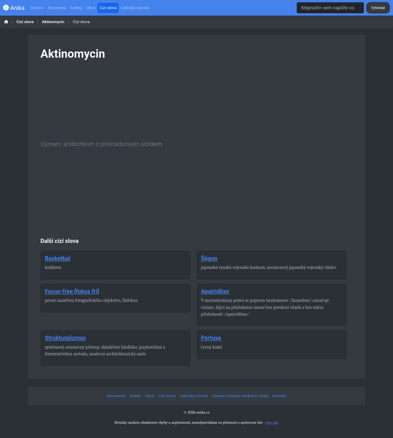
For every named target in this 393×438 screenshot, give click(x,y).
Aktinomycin (53, 22)
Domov (37, 7)
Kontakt (279, 396)
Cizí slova (108, 7)
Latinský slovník (135, 7)
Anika (13, 8)
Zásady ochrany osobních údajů (240, 396)
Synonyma (57, 7)
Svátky (76, 7)
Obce (90, 7)
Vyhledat (378, 8)
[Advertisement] (197, 99)
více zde (272, 422)
